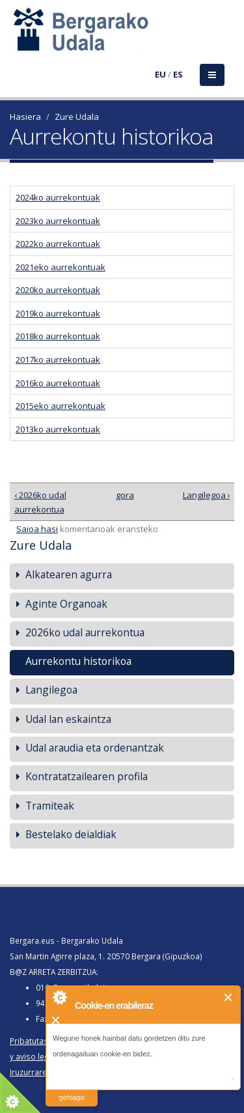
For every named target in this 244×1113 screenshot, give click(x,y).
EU (160, 74)
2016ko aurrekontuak (58, 383)
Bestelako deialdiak (70, 834)
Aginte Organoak (66, 604)
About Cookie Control (59, 997)
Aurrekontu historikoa (78, 661)
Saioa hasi (37, 529)
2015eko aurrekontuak (60, 406)
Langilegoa (51, 690)
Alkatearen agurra (68, 574)
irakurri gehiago (71, 1089)
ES (178, 74)
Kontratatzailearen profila (86, 776)
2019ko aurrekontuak (58, 313)
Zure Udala (77, 116)
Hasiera (25, 116)
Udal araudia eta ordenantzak (94, 747)
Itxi (228, 997)
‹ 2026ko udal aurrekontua (40, 502)
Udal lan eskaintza (68, 719)
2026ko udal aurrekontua (84, 632)
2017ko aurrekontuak (58, 359)
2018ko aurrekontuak (58, 336)
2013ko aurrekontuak (58, 429)
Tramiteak (49, 805)
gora (120, 495)
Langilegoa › (206, 495)
